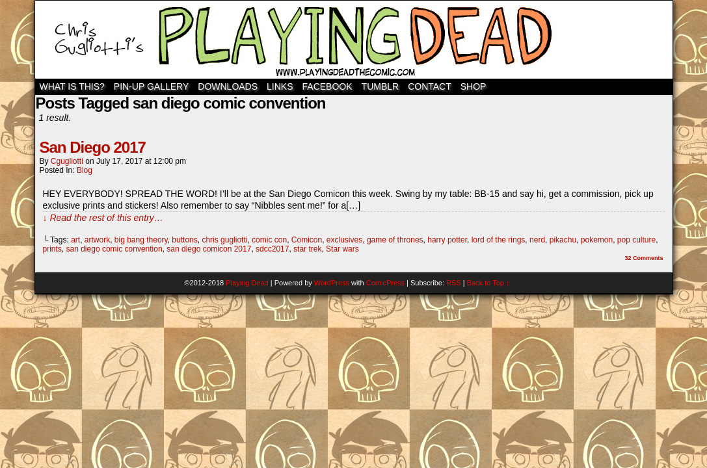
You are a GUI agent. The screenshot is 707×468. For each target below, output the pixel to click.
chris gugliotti (224, 239)
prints (52, 249)
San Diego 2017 (93, 147)
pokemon (597, 239)
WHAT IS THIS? (72, 86)
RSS (453, 283)
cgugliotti (67, 161)
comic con (269, 239)
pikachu (563, 239)
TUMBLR (380, 86)
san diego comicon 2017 (209, 249)
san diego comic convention (114, 249)
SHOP (473, 86)
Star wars (342, 249)
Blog (84, 170)
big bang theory (141, 239)
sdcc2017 (272, 249)
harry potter (447, 239)
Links (280, 86)
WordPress (331, 283)
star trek (307, 249)
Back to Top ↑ (488, 283)
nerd (537, 239)
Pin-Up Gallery (151, 86)
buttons (184, 239)
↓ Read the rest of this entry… (103, 218)
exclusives (344, 239)
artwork (97, 239)
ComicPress (385, 283)
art (75, 239)
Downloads (228, 86)
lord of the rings (499, 239)
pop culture (636, 239)
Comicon (306, 239)
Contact (429, 86)
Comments (643, 258)
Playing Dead (354, 40)
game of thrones (395, 239)
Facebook (327, 86)
